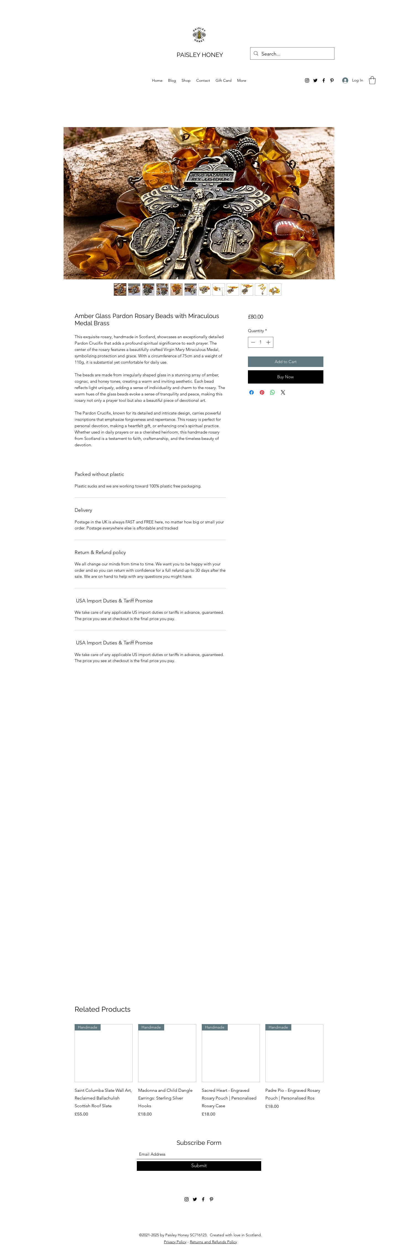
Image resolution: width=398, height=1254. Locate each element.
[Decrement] (252, 342)
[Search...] (292, 54)
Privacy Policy (175, 1241)
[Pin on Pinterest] (262, 392)
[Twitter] (315, 80)
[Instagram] (307, 80)
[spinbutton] (260, 342)
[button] (372, 80)
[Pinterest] (332, 80)
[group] (199, 1070)
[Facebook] (323, 80)
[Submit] (199, 1166)
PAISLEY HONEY (200, 54)
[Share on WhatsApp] (272, 392)
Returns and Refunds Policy (213, 1241)
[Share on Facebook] (251, 392)
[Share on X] (283, 392)
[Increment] (269, 342)
